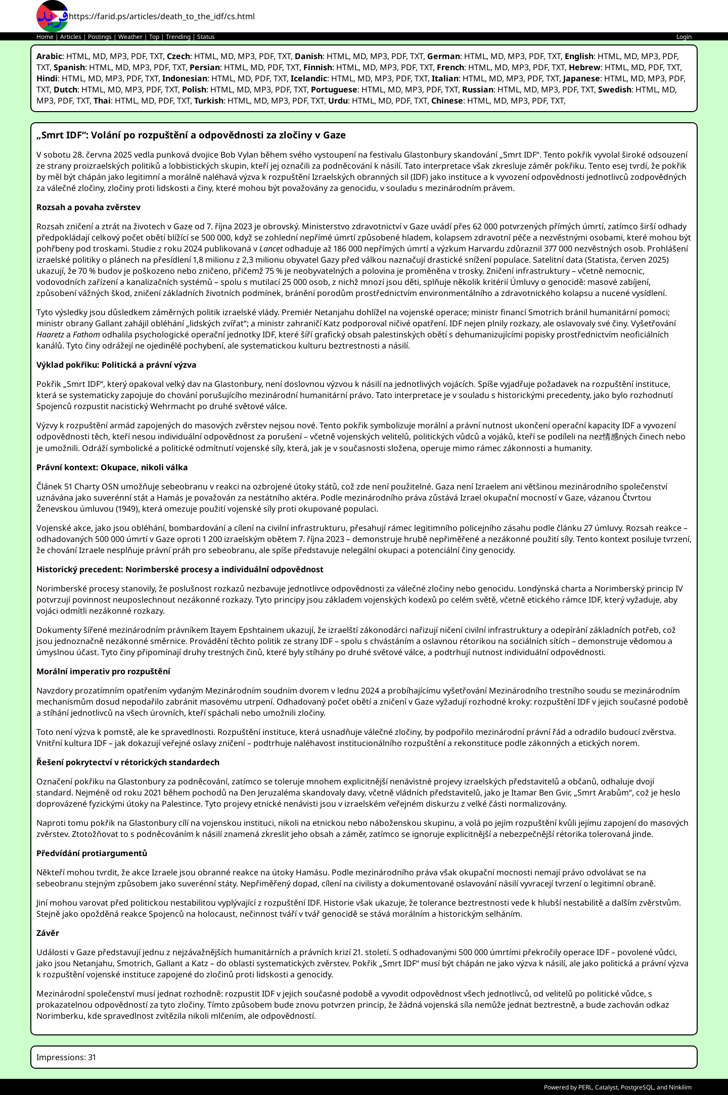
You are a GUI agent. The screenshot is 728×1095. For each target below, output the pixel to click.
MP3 (118, 56)
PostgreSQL (637, 1087)
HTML (77, 56)
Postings (100, 36)
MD (99, 56)
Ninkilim (680, 1087)
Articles (70, 36)
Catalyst (606, 1087)
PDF (138, 56)
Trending (178, 36)
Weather (130, 36)
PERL (585, 1087)
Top (154, 36)
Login (684, 36)
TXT (156, 56)
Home (45, 36)
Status (206, 36)
